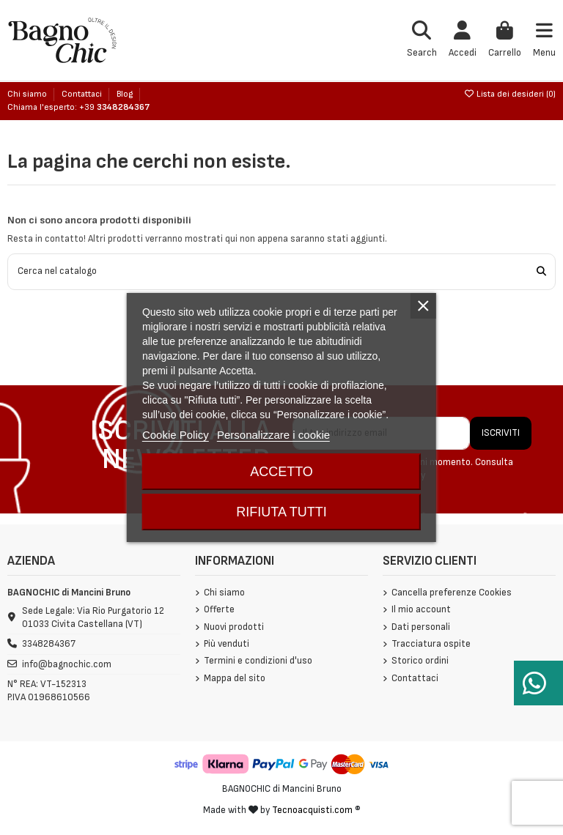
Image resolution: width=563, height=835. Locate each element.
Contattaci (83, 94)
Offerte (219, 609)
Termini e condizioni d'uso (258, 661)
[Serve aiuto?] (538, 683)
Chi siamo (28, 94)
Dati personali (420, 627)
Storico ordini (420, 661)
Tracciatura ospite (431, 644)
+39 (114, 107)
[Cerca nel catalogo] (541, 271)
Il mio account (421, 609)
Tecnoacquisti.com (312, 810)
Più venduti (226, 644)
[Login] (462, 40)
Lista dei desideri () (509, 94)
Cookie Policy (175, 434)
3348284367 (49, 644)
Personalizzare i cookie (273, 434)
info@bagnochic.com (66, 664)
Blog (125, 94)
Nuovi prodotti (234, 627)
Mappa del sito (234, 678)
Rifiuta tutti (281, 512)
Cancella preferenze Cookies (451, 592)
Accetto (281, 471)
